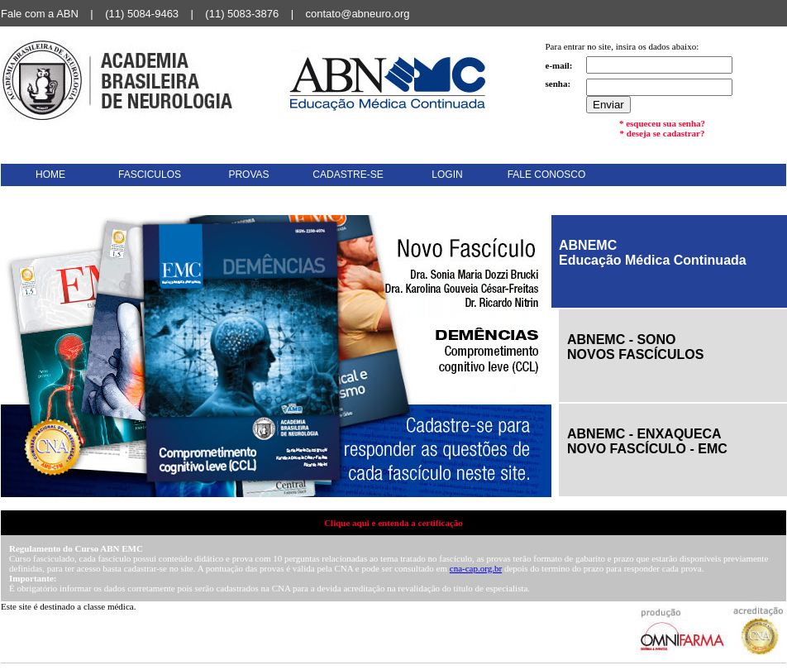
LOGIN (447, 174)
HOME (50, 174)
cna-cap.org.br (476, 568)
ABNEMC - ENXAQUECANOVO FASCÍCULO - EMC (647, 441)
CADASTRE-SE (347, 174)
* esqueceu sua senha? (662, 123)
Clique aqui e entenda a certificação (393, 523)
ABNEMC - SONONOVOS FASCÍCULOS (635, 347)
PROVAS (248, 174)
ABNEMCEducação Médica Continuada (652, 252)
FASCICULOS (149, 174)
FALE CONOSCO (547, 174)
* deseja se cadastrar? (662, 133)
